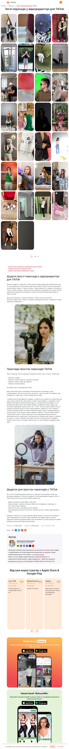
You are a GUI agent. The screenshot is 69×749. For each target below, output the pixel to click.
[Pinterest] (22, 530)
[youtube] (33, 546)
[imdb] (18, 546)
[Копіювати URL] (12, 530)
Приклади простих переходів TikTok (19, 268)
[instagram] (24, 546)
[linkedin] (21, 546)
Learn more (60, 746)
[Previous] (32, 631)
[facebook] (27, 546)
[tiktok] (30, 546)
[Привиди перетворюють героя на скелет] (26, 671)
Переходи (11, 6)
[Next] (38, 256)
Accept (52, 746)
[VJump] (11, 2)
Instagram (47, 552)
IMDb (43, 559)
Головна (3, 6)
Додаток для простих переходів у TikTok (21, 270)
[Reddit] (25, 530)
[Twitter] (19, 530)
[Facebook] (16, 530)
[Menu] (60, 2)
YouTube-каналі (39, 554)
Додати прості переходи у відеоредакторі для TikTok (25, 266)
